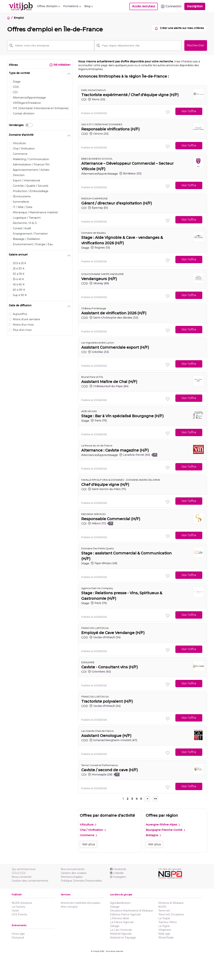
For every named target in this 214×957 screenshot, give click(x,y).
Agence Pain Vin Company (97, 588)
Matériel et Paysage (123, 937)
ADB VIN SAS (89, 411)
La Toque (164, 918)
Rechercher (195, 45)
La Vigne (164, 926)
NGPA (162, 906)
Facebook (118, 869)
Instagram (118, 877)
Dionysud (18, 937)
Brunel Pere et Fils (92, 376)
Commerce (88, 835)
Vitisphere (164, 930)
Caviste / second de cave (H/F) (109, 770)
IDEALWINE (87, 662)
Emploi (19, 17)
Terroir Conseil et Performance (99, 765)
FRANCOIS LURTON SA (95, 628)
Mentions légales (72, 877)
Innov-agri (18, 933)
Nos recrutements (72, 869)
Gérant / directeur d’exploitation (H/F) (116, 203)
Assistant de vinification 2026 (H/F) (113, 313)
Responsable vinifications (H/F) (110, 129)
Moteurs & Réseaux (170, 903)
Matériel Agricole (121, 933)
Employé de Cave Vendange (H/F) (113, 633)
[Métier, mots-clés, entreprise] (53, 45)
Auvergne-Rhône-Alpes (163, 824)
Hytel (15, 910)
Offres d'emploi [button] (48, 6)
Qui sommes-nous (23, 869)
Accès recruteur (143, 6)
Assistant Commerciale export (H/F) (115, 347)
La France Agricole (122, 922)
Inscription (195, 6)
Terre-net (164, 910)
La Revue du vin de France (96, 445)
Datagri (115, 906)
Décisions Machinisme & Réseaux (131, 910)
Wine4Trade (166, 937)
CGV (23, 873)
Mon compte (69, 906)
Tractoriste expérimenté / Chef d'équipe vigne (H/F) (130, 95)
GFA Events (19, 914)
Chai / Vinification (93, 830)
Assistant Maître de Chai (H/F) (109, 381)
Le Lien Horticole (121, 930)
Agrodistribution (120, 903)
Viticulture (88, 824)
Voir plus (88, 844)
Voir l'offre (188, 111)
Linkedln (117, 873)
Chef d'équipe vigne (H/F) (105, 484)
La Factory (18, 906)
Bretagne (153, 835)
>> (155, 798)
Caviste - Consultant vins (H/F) (109, 667)
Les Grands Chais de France (97, 730)
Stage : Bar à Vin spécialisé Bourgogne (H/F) (122, 416)
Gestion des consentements (30, 880)
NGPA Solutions (22, 903)
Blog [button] (88, 6)
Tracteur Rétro (167, 922)
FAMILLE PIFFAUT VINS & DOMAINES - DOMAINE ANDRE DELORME (120, 479)
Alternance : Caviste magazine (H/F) (115, 450)
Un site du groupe (169, 869)
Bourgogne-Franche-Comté (165, 830)
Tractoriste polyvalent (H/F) (107, 701)
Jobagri (114, 926)
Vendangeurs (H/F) (99, 279)
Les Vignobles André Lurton (97, 342)
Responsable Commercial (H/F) (110, 519)
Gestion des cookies (73, 873)
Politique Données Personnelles (81, 880)
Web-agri (164, 933)
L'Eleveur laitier (119, 918)
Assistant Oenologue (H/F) (106, 735)
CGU (15, 873)
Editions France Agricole (125, 914)
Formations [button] (72, 6)
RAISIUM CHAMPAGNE (94, 198)
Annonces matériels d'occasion (80, 903)
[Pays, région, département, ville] (140, 45)
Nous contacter (22, 877)
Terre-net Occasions (171, 914)
